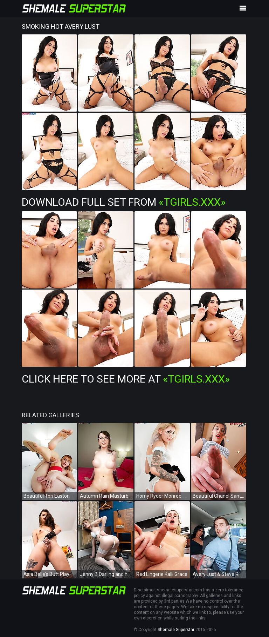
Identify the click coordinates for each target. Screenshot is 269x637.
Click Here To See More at (126, 379)
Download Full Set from (124, 202)
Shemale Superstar (176, 629)
